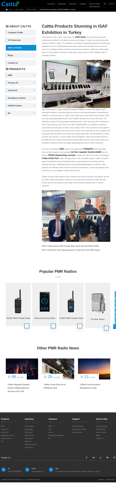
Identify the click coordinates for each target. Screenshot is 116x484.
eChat (51, 434)
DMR (10, 77)
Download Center (78, 428)
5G (9, 115)
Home (10, 10)
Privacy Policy (110, 481)
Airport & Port (29, 437)
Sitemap (101, 481)
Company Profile (15, 34)
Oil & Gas (28, 443)
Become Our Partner (79, 431)
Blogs (10, 57)
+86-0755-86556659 (15, 473)
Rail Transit (28, 434)
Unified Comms (15, 107)
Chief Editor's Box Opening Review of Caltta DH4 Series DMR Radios (73, 252)
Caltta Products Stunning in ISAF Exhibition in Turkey (58, 10)
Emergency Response (56, 437)
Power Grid (28, 440)
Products (15, 70)
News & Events (32, 10)
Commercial (29, 449)
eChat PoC (12, 92)
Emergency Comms (17, 100)
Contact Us (13, 64)
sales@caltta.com (38, 473)
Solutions (53, 421)
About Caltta (19, 10)
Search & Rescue (31, 446)
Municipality (29, 431)
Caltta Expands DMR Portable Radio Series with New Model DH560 (73, 248)
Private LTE (13, 84)
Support (76, 421)
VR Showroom (14, 42)
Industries (29, 421)
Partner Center (77, 434)
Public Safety (29, 428)
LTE (50, 431)
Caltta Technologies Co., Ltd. (18, 481)
